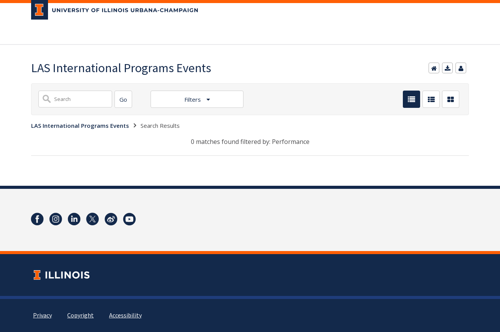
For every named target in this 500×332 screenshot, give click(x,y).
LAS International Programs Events (80, 125)
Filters (193, 99)
